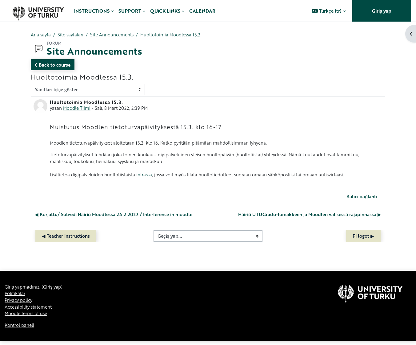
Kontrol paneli (20, 329)
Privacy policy (20, 303)
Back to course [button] (52, 65)
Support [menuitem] (129, 10)
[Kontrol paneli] (38, 11)
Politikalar (15, 296)
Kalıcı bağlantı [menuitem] (361, 198)
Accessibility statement (30, 310)
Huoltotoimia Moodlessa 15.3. (178, 34)
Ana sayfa (41, 34)
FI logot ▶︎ (363, 238)
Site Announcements (115, 34)
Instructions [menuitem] (92, 10)
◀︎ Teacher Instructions (66, 238)
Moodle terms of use (27, 317)
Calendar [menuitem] (202, 10)
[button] (329, 11)
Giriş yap (381, 10)
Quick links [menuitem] (165, 10)
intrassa (150, 176)
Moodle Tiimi (77, 108)
